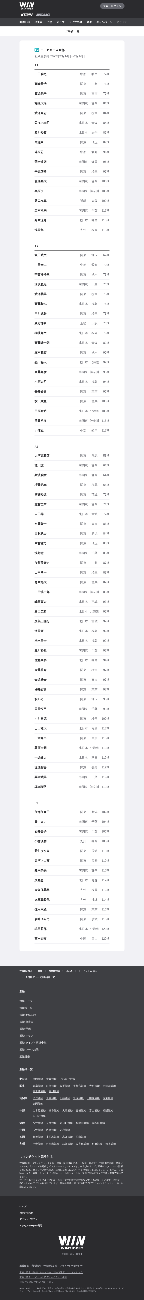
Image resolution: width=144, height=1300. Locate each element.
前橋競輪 (51, 1085)
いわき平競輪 (67, 1078)
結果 (89, 22)
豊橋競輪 (81, 1110)
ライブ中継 (75, 22)
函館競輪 (38, 1078)
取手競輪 (65, 1085)
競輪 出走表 (26, 1021)
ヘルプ (23, 1206)
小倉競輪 (38, 1143)
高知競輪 (67, 1136)
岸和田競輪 (98, 1122)
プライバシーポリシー (71, 1265)
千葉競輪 (51, 1098)
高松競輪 (38, 1136)
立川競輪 (54, 1091)
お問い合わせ (26, 1213)
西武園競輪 (109, 1085)
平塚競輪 (78, 1098)
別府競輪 (97, 1143)
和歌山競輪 (82, 1122)
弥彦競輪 (38, 1085)
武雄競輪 (67, 1143)
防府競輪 (65, 1129)
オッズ (60, 22)
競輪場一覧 (26, 1007)
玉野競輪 (38, 1129)
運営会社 (24, 1265)
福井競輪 (38, 1122)
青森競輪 (51, 1078)
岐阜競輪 (54, 1110)
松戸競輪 (38, 1098)
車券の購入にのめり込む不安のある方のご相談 (43, 1277)
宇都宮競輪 (79, 1085)
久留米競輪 (52, 1143)
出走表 (38, 22)
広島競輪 (51, 1129)
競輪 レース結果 (29, 1049)
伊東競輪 (108, 1098)
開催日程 (25, 22)
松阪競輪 (108, 1110)
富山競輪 (94, 1110)
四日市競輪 (39, 1115)
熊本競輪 (110, 1143)
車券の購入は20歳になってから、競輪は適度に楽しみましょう (51, 1272)
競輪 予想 (25, 1028)
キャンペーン (104, 22)
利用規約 (36, 1265)
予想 (49, 22)
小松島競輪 (52, 1136)
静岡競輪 (38, 1103)
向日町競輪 (66, 1122)
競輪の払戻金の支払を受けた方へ (36, 1282)
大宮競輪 (94, 1085)
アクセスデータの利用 (31, 1225)
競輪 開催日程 (28, 1014)
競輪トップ (26, 1000)
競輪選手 (25, 1056)
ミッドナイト (124, 22)
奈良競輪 (51, 1122)
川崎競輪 (65, 1098)
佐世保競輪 (82, 1143)
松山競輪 (81, 1136)
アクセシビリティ (29, 1219)
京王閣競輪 (39, 1091)
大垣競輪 (67, 1110)
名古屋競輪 (39, 1110)
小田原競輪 (93, 1098)
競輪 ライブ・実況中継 (33, 1042)
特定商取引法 (50, 1265)
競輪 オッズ (26, 1035)
